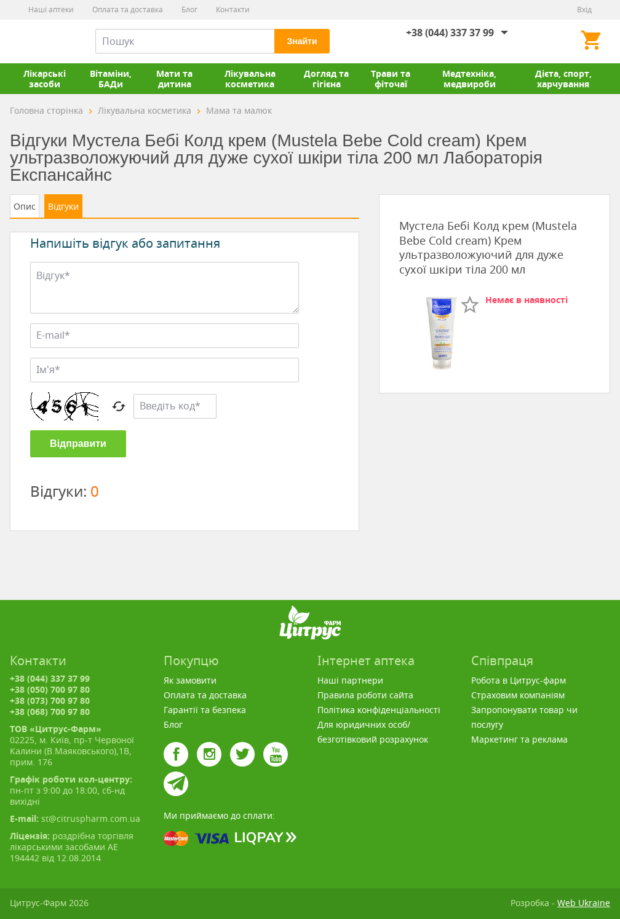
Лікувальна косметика (250, 79)
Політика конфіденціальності (378, 710)
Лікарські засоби (44, 79)
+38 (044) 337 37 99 (450, 32)
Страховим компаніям (518, 695)
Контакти (233, 9)
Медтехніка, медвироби (469, 79)
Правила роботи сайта (365, 695)
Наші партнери (350, 680)
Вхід (584, 9)
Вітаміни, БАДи (111, 79)
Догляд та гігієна (326, 79)
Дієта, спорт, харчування (563, 79)
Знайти (302, 41)
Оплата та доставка (127, 9)
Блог (189, 9)
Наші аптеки (51, 9)
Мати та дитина (174, 79)
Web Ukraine (583, 903)
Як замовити (190, 680)
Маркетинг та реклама (519, 739)
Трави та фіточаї (390, 79)
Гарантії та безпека (205, 710)
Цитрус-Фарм (39, 41)
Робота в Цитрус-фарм (518, 680)
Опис (25, 206)
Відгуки (63, 206)
